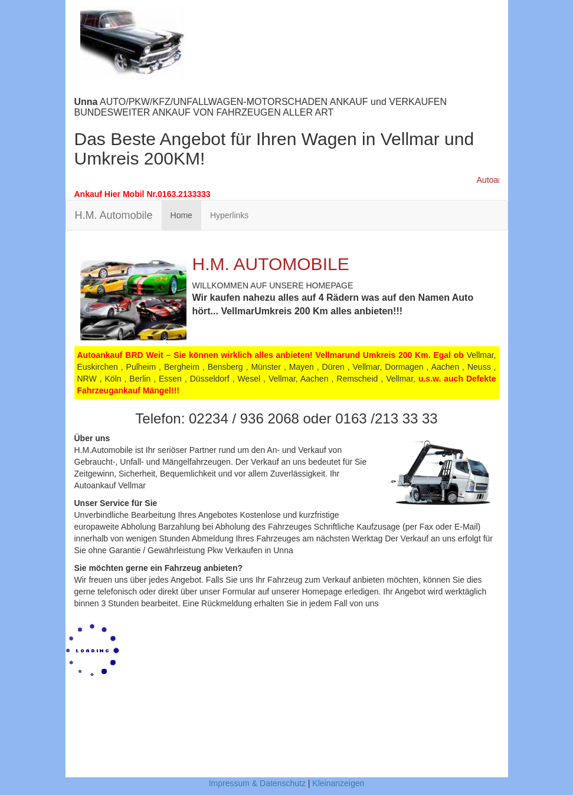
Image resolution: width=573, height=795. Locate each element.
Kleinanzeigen (338, 783)
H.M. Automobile (114, 215)
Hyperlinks (229, 215)
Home (181, 215)
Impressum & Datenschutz (257, 783)
